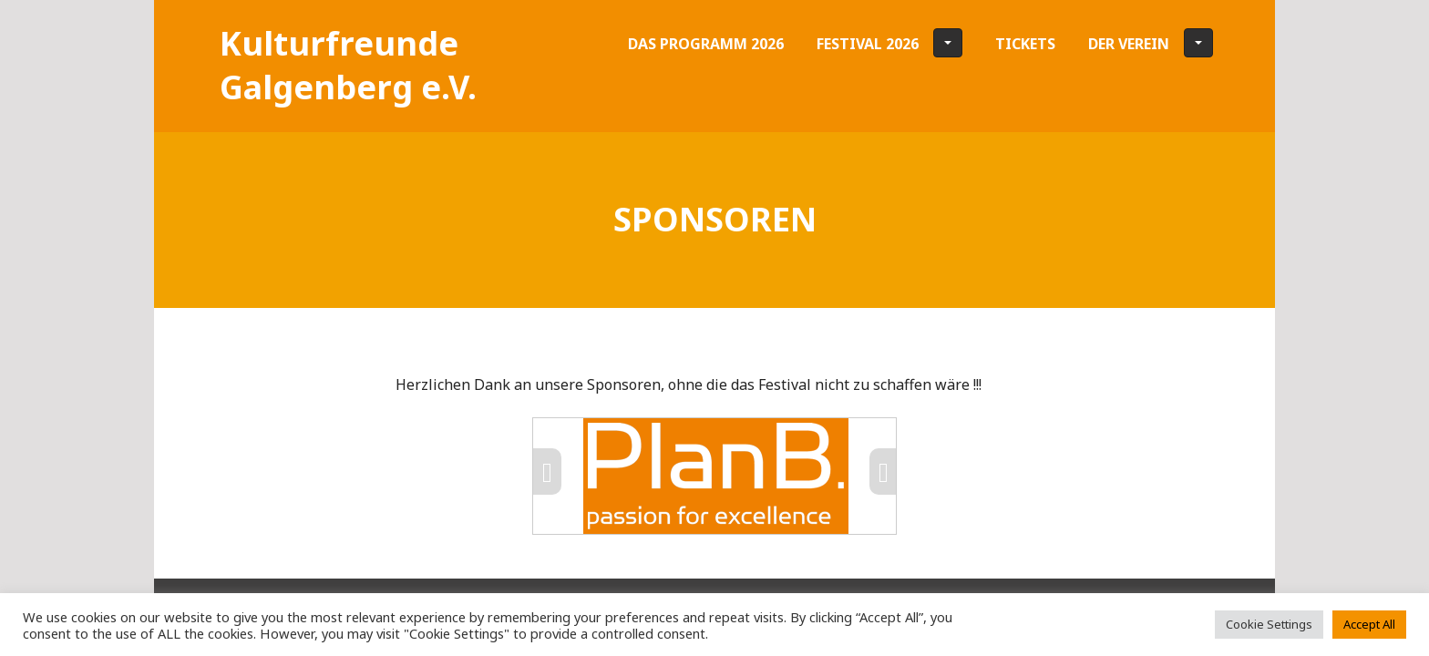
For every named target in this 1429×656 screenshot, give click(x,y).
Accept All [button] (1369, 624)
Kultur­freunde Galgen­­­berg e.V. (348, 65)
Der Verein (1150, 42)
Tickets (1025, 44)
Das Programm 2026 (706, 44)
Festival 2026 (889, 42)
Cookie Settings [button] (1269, 624)
